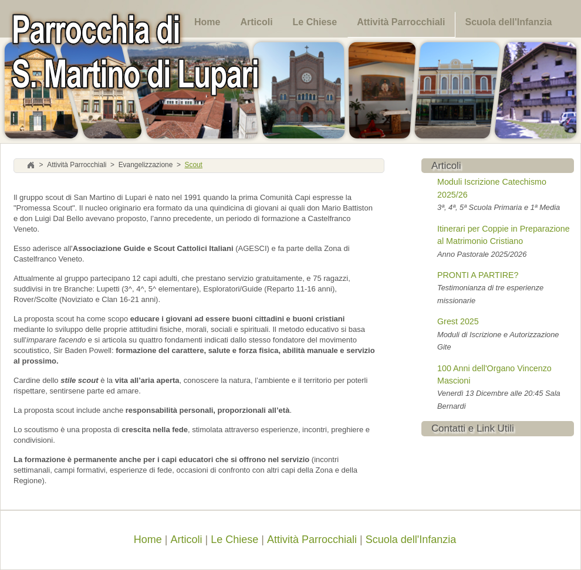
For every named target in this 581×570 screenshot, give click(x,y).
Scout (193, 165)
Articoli (256, 22)
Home (207, 22)
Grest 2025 (458, 321)
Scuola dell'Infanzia (508, 22)
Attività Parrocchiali (401, 22)
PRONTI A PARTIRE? (478, 275)
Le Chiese (315, 22)
